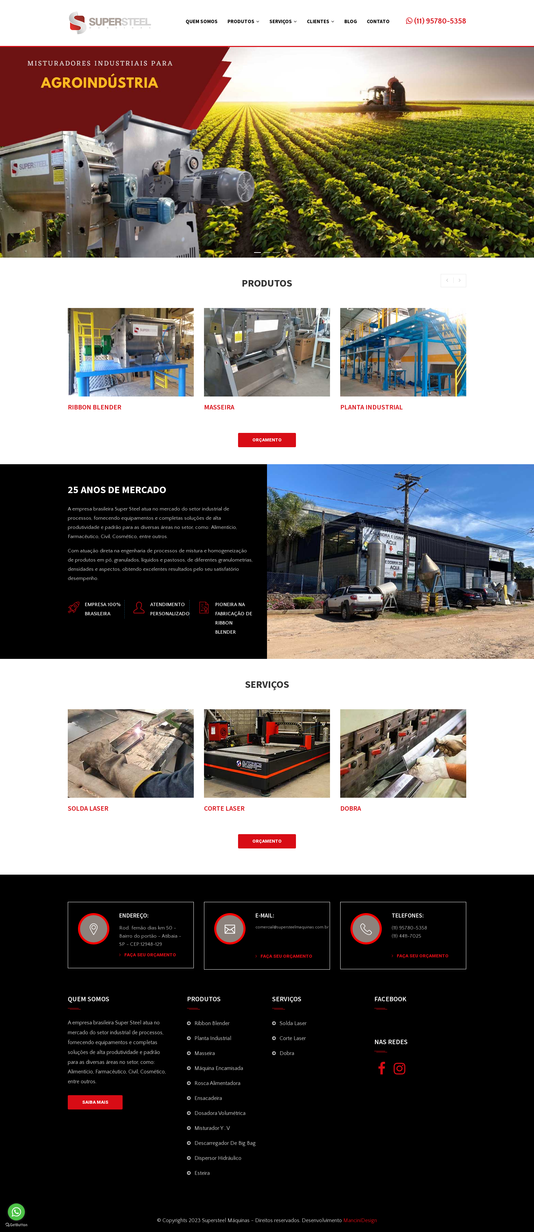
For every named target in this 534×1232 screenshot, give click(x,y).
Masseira (204, 1053)
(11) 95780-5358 (436, 21)
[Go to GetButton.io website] (16, 1225)
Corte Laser (293, 1038)
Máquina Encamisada (218, 1068)
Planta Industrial (212, 1038)
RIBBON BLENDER (94, 407)
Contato (378, 21)
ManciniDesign (359, 1220)
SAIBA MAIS (95, 1102)
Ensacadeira (208, 1098)
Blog (350, 21)
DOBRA (350, 808)
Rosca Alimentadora (217, 1083)
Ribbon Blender (212, 1023)
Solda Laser (293, 1023)
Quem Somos (202, 21)
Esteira (202, 1173)
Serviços (280, 21)
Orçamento (267, 439)
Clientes (318, 21)
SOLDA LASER (88, 808)
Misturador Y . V (212, 1128)
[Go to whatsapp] (16, 1211)
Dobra (287, 1053)
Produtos (240, 21)
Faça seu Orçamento (147, 954)
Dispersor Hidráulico (217, 1158)
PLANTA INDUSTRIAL (371, 407)
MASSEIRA (219, 407)
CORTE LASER (224, 808)
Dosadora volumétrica (220, 1113)
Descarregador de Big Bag (225, 1143)
